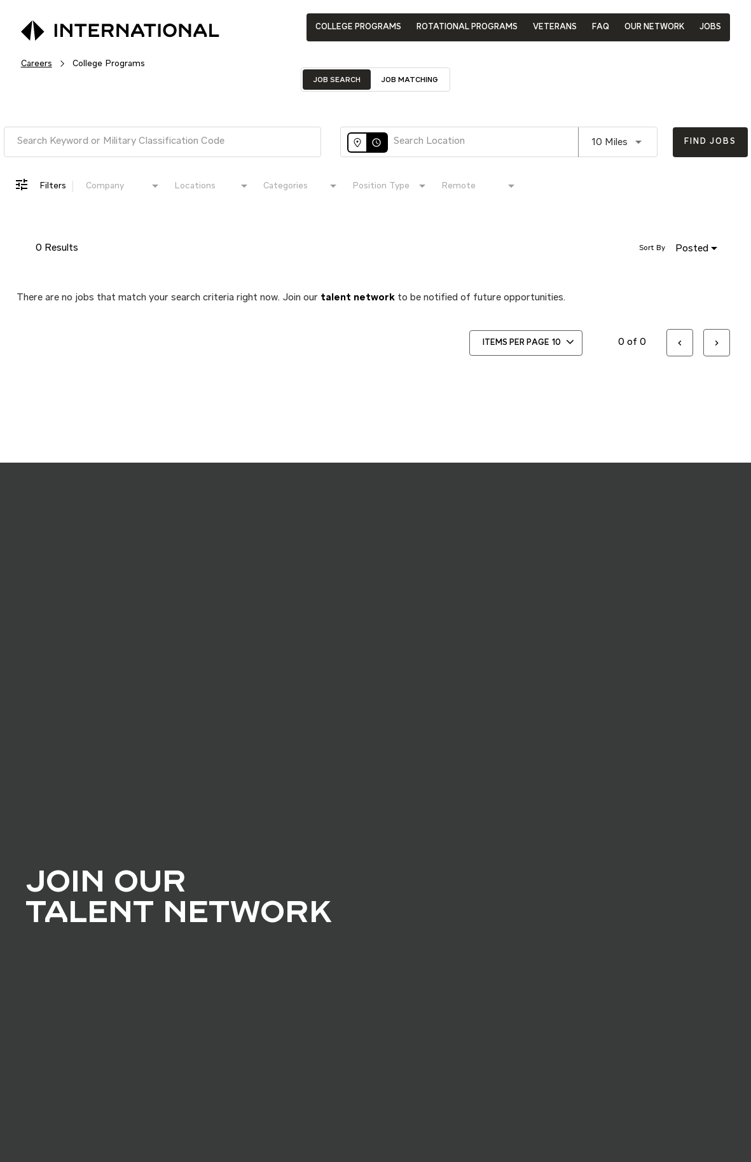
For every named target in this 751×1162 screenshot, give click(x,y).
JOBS (710, 27)
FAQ (600, 27)
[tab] (337, 79)
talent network (357, 298)
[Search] (710, 142)
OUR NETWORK (654, 27)
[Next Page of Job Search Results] (716, 342)
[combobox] (162, 142)
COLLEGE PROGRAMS (358, 27)
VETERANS (555, 27)
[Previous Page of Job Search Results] (679, 342)
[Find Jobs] (710, 142)
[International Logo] (91, 26)
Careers (36, 63)
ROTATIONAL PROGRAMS (467, 27)
